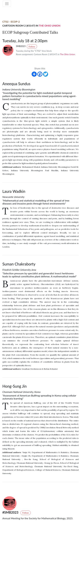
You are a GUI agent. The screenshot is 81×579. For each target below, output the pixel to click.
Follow (32, 46)
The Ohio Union (49, 25)
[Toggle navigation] (7, 4)
